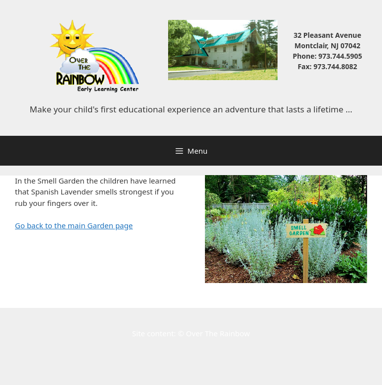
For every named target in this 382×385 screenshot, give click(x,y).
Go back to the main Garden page (74, 225)
